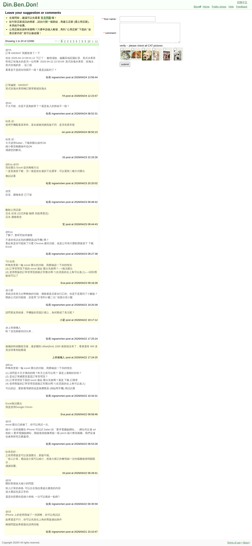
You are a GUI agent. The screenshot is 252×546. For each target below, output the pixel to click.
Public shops (219, 6)
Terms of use (234, 542)
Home (206, 6)
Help (231, 6)
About (246, 542)
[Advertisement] (151, 92)
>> (96, 41)
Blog (196, 6)
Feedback (241, 6)
